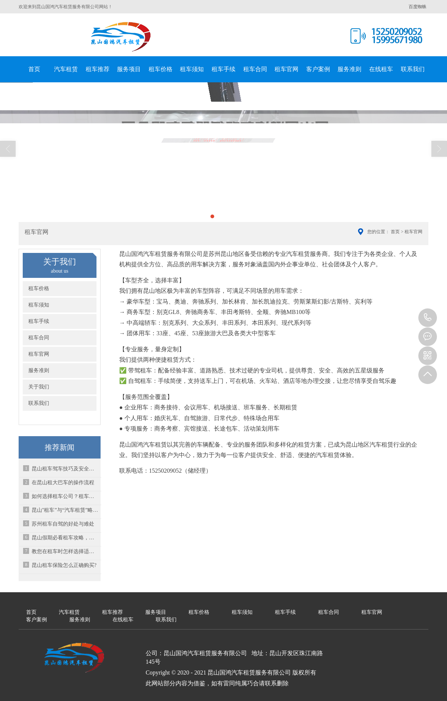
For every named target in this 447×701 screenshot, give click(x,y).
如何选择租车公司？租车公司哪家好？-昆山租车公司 (65, 496)
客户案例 (318, 69)
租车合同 (255, 69)
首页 (34, 69)
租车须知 (192, 69)
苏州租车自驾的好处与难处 (63, 524)
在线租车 (381, 69)
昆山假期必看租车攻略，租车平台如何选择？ (65, 537)
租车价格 (160, 69)
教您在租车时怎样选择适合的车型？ (65, 551)
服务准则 (349, 69)
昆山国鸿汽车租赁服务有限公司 (121, 37)
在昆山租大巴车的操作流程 (63, 482)
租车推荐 (98, 69)
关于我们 (38, 387)
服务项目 (129, 69)
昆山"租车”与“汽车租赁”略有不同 (65, 510)
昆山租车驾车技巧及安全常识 (65, 469)
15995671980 (427, 317)
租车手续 (223, 69)
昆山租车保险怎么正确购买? (64, 565)
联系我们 (413, 69)
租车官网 (286, 69)
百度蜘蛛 (418, 6)
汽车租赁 (66, 69)
